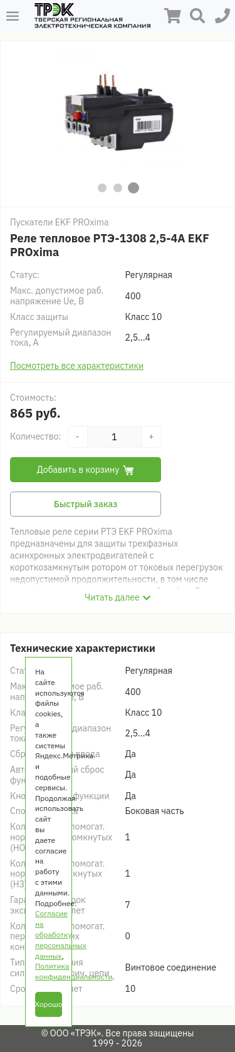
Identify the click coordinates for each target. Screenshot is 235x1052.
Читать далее (112, 597)
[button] (102, 187)
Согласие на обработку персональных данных (60, 934)
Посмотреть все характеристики (77, 365)
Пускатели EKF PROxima (59, 222)
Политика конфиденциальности (73, 971)
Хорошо (48, 1004)
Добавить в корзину (86, 469)
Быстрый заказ (86, 504)
